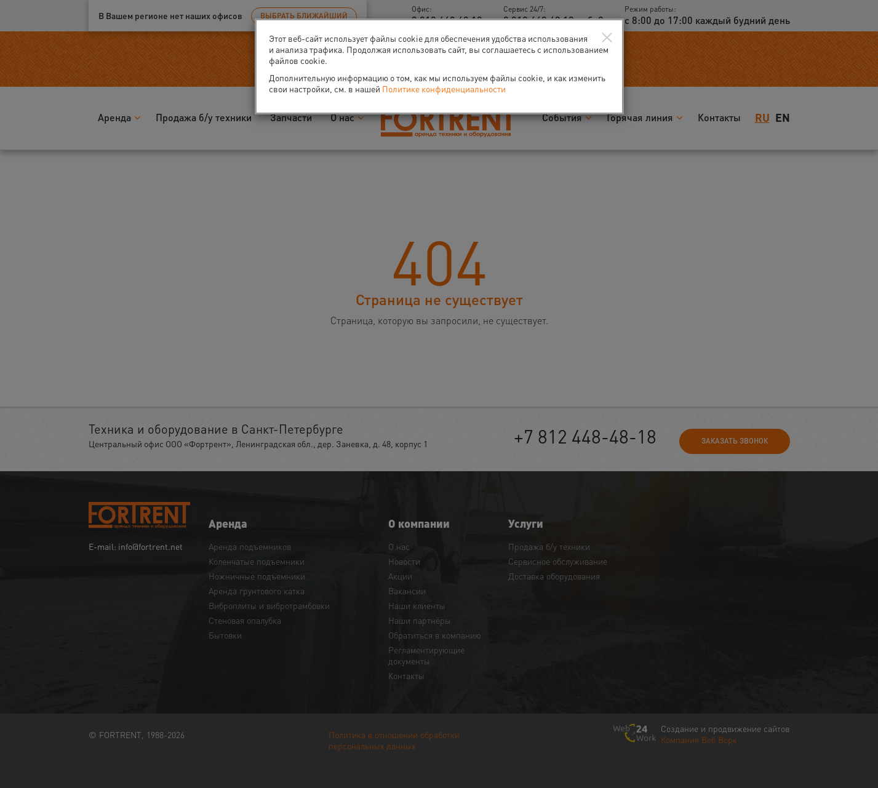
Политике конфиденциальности (444, 88)
